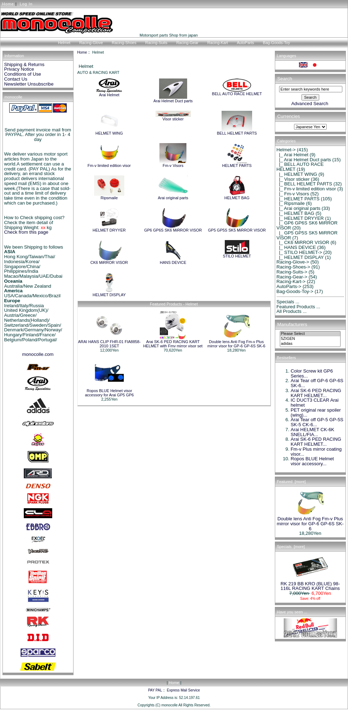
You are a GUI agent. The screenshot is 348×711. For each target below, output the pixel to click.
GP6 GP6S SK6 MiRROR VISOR (173, 228)
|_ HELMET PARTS (298, 198)
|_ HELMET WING (297, 174)
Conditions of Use (22, 74)
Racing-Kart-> (291, 281)
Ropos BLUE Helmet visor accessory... (312, 461)
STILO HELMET (237, 254)
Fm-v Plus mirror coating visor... (316, 451)
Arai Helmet (109, 93)
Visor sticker (173, 117)
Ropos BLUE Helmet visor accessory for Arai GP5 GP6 (109, 393)
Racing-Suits (156, 42)
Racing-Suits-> (292, 272)
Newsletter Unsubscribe (29, 84)
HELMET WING (109, 131)
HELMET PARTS (237, 164)
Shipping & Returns (24, 64)
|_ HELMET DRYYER (300, 218)
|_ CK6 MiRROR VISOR (303, 242)
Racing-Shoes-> (293, 267)
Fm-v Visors (172, 164)
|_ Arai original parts (299, 208)
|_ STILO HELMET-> (299, 252)
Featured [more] (291, 481)
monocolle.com (38, 354)
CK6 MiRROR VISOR (109, 261)
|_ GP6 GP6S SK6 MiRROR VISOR (307, 225)
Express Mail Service (183, 690)
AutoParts (245, 42)
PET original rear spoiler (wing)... (316, 412)
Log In (26, 4)
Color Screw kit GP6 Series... (312, 373)
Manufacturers (292, 324)
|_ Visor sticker (293, 179)
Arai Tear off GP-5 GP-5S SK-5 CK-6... (317, 422)
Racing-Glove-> (293, 262)
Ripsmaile (109, 196)
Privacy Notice (19, 69)
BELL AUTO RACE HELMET (237, 92)
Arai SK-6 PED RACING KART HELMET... (316, 393)
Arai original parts (173, 196)
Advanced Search (309, 103)
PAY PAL (155, 690)
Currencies (288, 116)
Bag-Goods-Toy (276, 42)
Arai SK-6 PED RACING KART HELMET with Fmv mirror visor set (172, 344)
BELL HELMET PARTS (237, 131)
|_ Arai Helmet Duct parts (304, 159)
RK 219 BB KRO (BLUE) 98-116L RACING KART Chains (310, 584)
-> (286, 149)
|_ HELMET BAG (296, 213)
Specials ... (288, 301)
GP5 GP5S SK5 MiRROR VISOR (237, 228)
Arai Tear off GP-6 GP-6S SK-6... (317, 383)
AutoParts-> (289, 286)
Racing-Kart (217, 42)
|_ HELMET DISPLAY (300, 257)
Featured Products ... (298, 306)
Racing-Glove (91, 42)
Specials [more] (291, 546)
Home (8, 4)
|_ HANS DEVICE (296, 247)
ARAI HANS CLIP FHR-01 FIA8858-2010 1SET (109, 344)
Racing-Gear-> (292, 276)
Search (284, 78)
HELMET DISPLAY (109, 293)
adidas (310, 343)
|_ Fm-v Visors (293, 193)
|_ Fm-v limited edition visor (306, 188)
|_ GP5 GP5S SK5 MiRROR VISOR (307, 235)
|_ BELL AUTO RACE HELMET (300, 167)
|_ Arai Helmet (293, 154)
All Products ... (292, 311)
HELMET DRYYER (109, 228)
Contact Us (15, 79)
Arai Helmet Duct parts (173, 99)
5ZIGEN (310, 338)
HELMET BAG (237, 196)
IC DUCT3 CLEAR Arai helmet (315, 402)
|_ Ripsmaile (291, 203)
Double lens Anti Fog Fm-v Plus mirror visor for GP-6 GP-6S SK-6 (236, 344)
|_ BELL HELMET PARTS (304, 183)
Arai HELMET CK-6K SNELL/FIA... (313, 432)
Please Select (310, 333)
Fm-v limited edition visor (109, 164)
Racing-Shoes (124, 42)
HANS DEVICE (173, 261)
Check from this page (26, 232)
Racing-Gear (187, 42)
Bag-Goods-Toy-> (295, 291)
